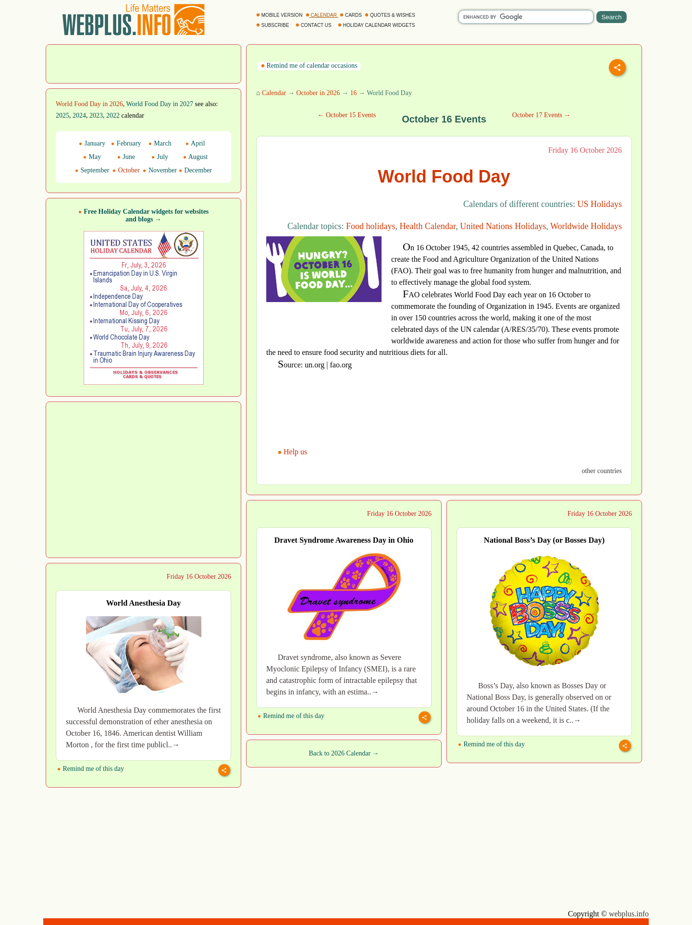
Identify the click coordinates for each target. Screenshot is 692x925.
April (195, 143)
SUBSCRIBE (273, 25)
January (92, 143)
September (92, 170)
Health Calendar (428, 226)
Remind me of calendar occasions (309, 65)
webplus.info (629, 914)
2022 (113, 115)
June (126, 156)
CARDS (351, 15)
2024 (79, 115)
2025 (62, 115)
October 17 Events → (541, 115)
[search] (525, 17)
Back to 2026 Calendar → (344, 753)
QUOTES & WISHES (390, 15)
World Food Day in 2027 (159, 104)
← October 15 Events (346, 115)
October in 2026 (318, 93)
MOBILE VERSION (280, 15)
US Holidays (599, 204)
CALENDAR (322, 15)
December (195, 170)
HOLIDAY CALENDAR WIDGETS (377, 25)
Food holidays (370, 226)
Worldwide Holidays (586, 226)
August (195, 156)
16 (353, 93)
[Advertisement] (144, 63)
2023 (96, 115)
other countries (601, 471)
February (126, 143)
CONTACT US (314, 25)
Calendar (274, 93)
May (92, 156)
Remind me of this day (291, 715)
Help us (293, 452)
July (159, 156)
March (160, 143)
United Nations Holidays (503, 226)
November (160, 170)
